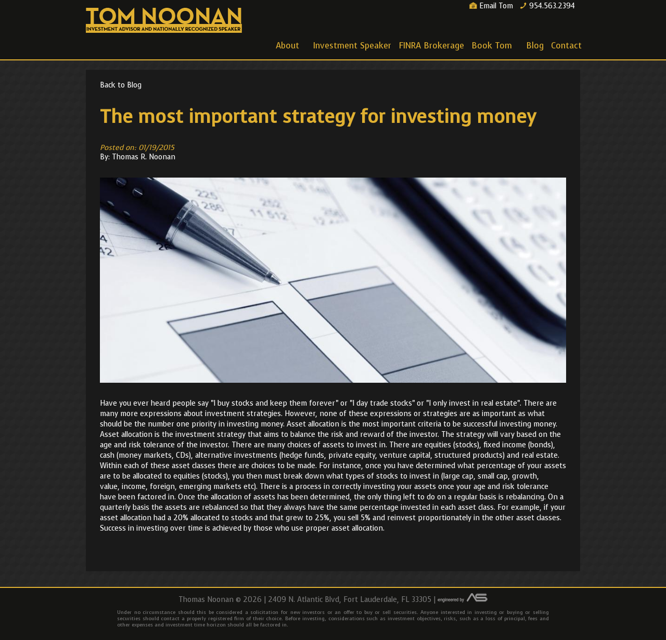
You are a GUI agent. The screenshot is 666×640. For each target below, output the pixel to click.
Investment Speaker (352, 45)
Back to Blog (121, 85)
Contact (566, 45)
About (288, 47)
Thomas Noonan (164, 21)
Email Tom (491, 6)
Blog (535, 45)
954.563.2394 (547, 6)
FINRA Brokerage (431, 45)
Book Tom (492, 47)
